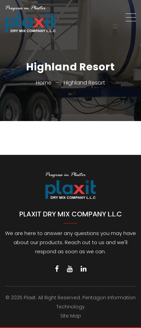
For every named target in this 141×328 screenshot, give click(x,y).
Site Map (70, 315)
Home (44, 83)
